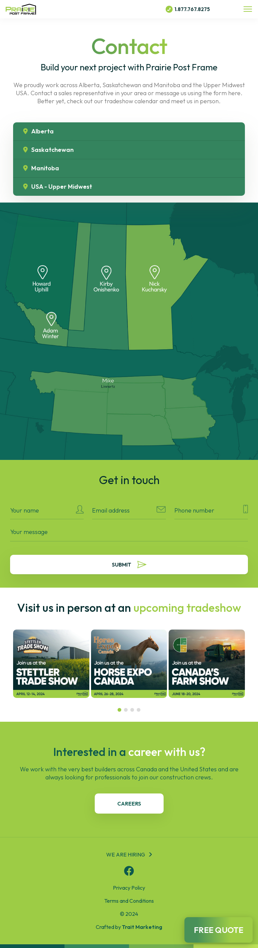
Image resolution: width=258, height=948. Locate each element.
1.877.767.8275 (188, 9)
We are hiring (125, 854)
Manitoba (41, 168)
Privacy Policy (129, 887)
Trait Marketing (142, 927)
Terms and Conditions (129, 900)
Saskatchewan (48, 150)
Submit (129, 564)
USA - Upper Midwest (57, 187)
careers (129, 803)
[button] (119, 710)
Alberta (38, 131)
